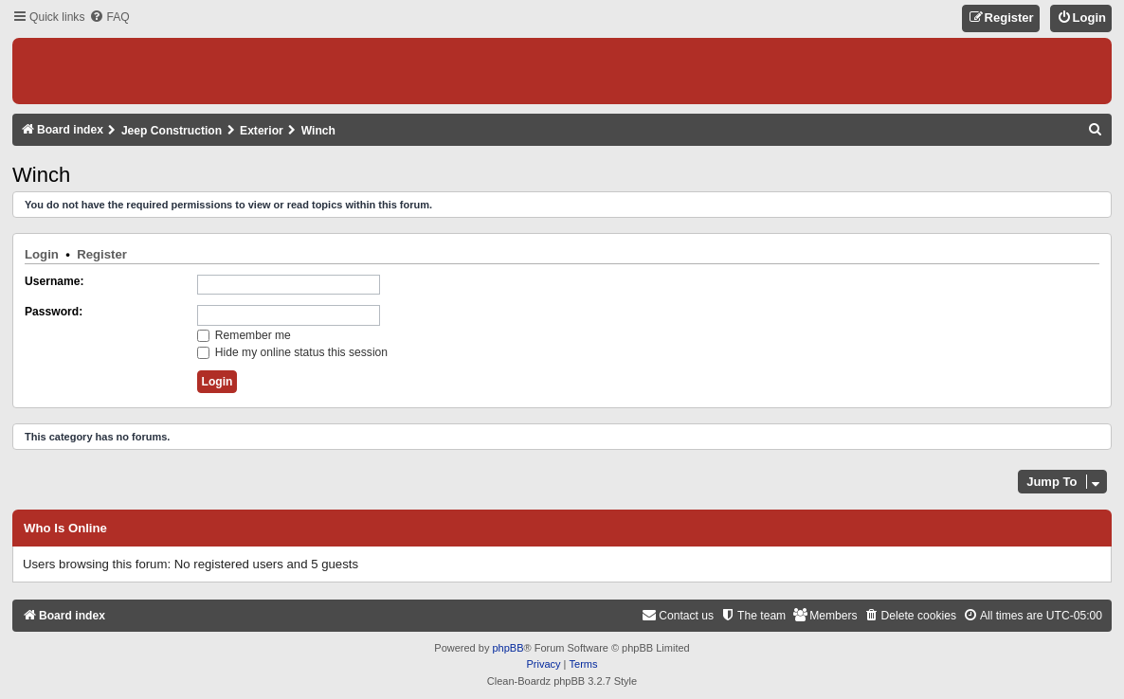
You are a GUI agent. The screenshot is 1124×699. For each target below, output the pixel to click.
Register (102, 254)
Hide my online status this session (293, 352)
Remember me (244, 335)
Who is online (65, 528)
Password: (53, 311)
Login (42, 254)
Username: (54, 281)
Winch (41, 175)
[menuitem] (109, 17)
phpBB (507, 648)
